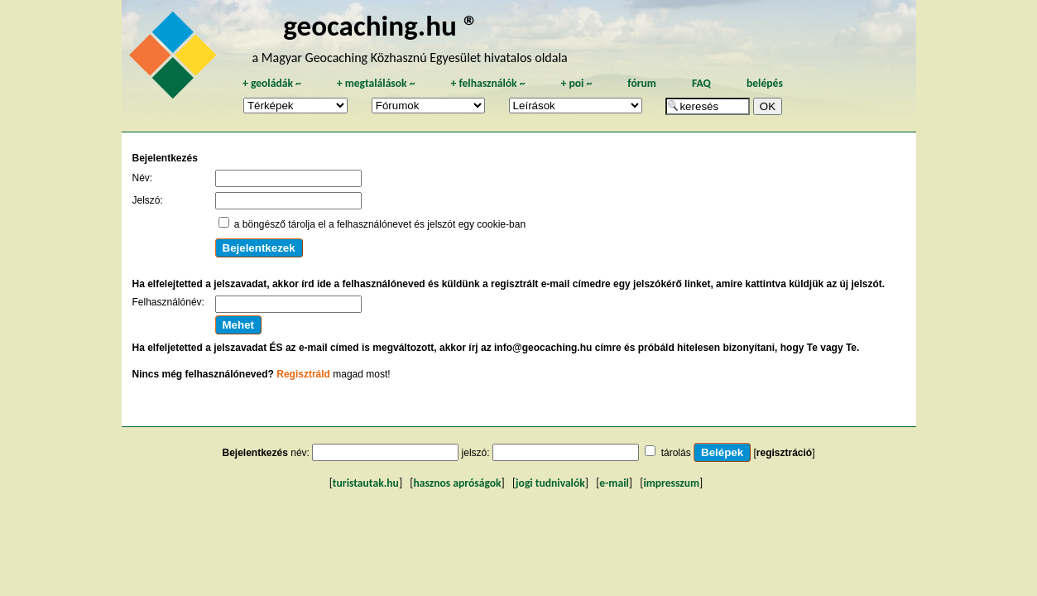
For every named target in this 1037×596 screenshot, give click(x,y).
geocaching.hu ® (380, 25)
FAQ (701, 83)
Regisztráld (303, 374)
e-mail (613, 483)
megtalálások (376, 83)
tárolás (676, 453)
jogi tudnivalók (550, 483)
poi (576, 83)
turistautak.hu (366, 483)
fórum (641, 83)
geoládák (272, 83)
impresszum (671, 483)
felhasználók (487, 83)
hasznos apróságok (457, 483)
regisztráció (784, 453)
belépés (765, 83)
